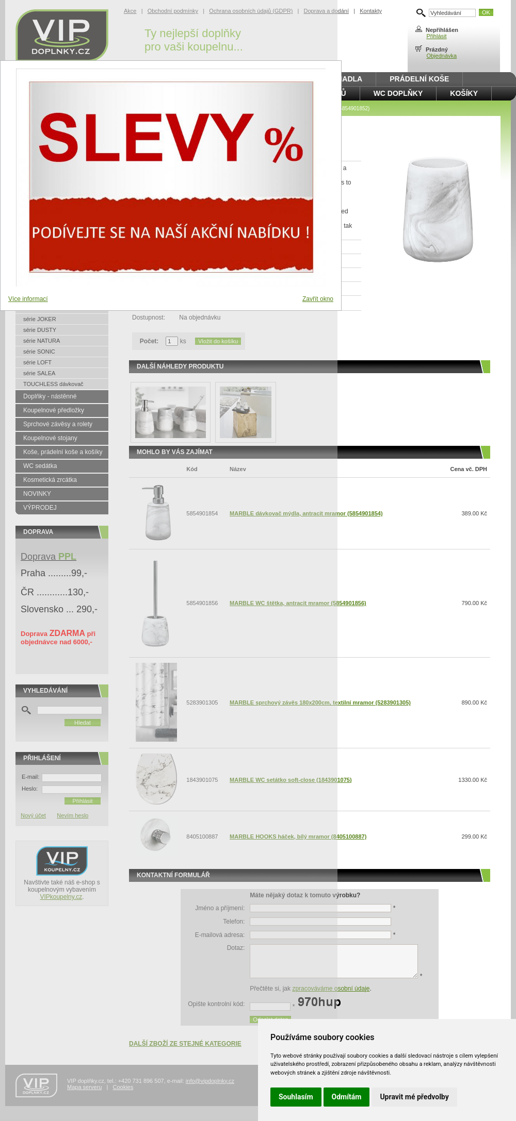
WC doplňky (398, 93)
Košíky (464, 93)
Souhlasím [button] (296, 1097)
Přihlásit (436, 36)
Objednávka (441, 56)
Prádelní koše (419, 79)
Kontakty (371, 11)
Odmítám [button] (347, 1097)
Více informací (28, 299)
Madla (349, 79)
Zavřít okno (317, 299)
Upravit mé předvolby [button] (414, 1097)
